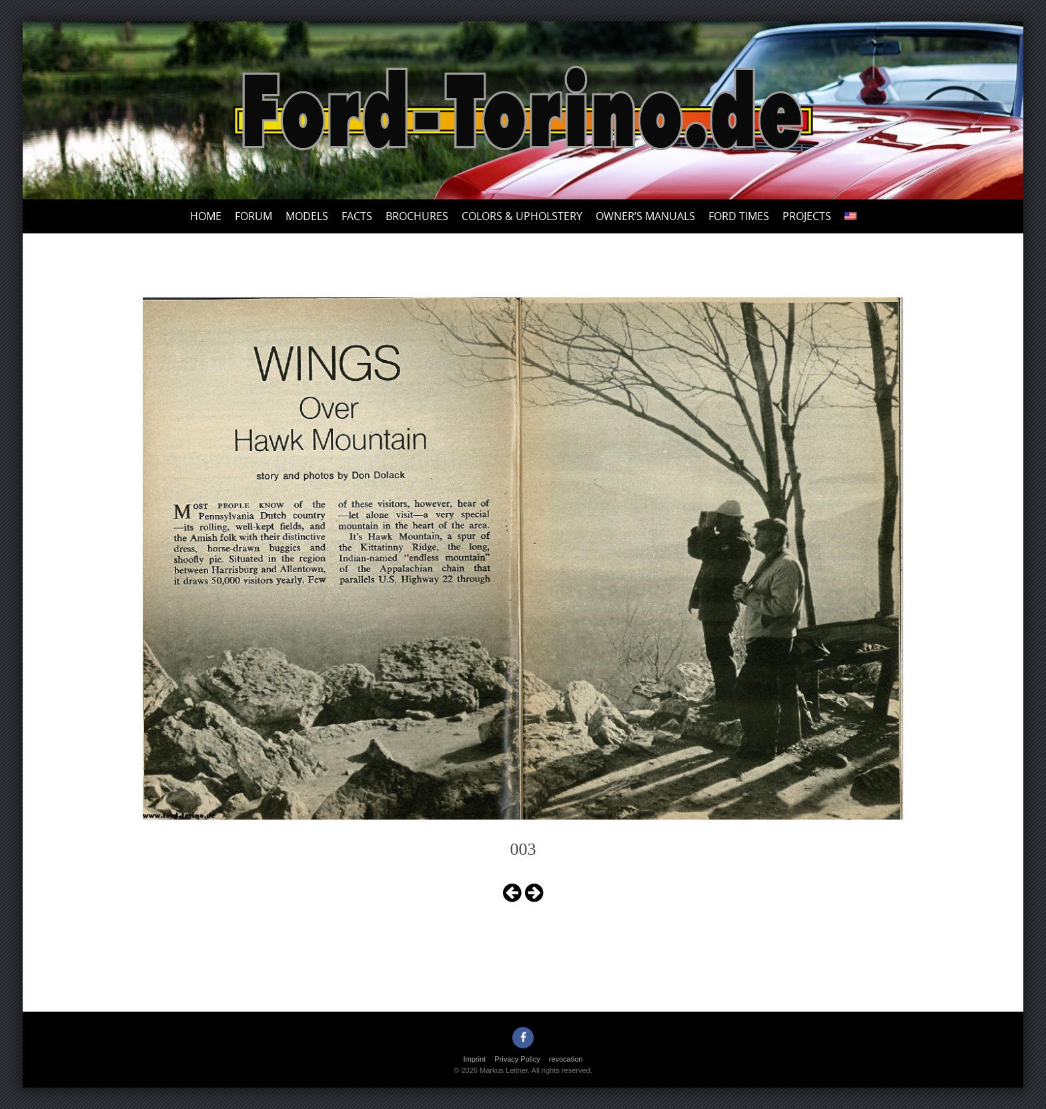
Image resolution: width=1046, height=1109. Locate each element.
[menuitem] (850, 216)
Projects (806, 216)
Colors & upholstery (522, 216)
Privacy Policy (517, 1059)
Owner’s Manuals (645, 216)
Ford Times (738, 216)
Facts (357, 216)
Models (307, 216)
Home (205, 216)
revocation (566, 1059)
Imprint (475, 1059)
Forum (253, 216)
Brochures (417, 216)
